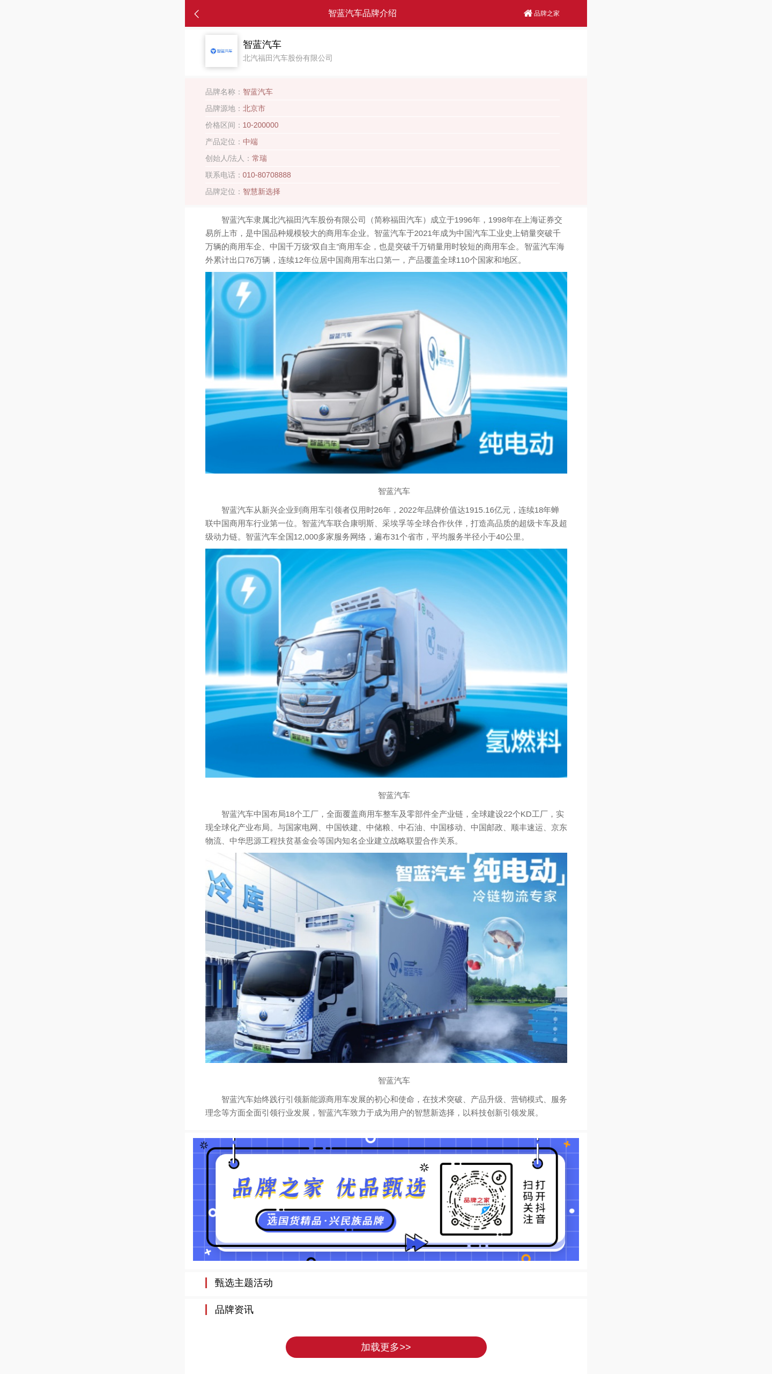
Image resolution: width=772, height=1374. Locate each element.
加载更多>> (386, 1347)
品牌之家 (542, 13)
